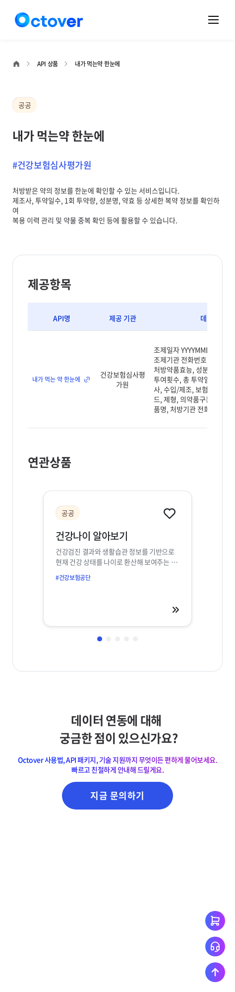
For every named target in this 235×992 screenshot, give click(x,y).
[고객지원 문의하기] (215, 946)
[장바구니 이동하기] (215, 921)
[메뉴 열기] (214, 20)
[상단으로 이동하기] (215, 972)
